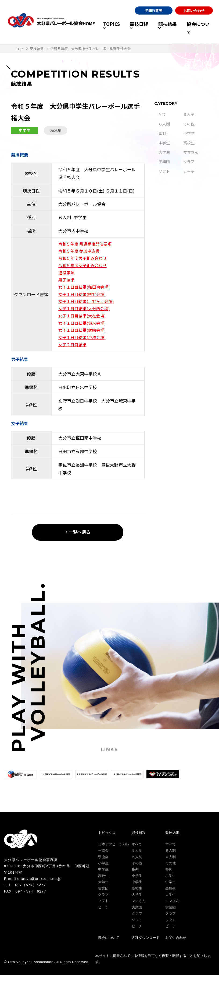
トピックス (107, 841)
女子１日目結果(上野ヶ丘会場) (87, 306)
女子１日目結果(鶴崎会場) (83, 337)
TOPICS (101, 28)
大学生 (164, 152)
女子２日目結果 (73, 352)
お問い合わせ (194, 15)
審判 (162, 133)
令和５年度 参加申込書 (80, 252)
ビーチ (189, 171)
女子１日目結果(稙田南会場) (85, 291)
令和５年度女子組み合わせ (84, 267)
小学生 (189, 133)
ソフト (164, 171)
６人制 (164, 124)
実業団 (164, 161)
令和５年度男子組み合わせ (84, 259)
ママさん (190, 152)
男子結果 (67, 283)
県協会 (103, 865)
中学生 (164, 142)
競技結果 (164, 28)
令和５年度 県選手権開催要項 (86, 244)
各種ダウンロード (146, 946)
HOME (80, 28)
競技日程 (132, 28)
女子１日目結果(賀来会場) (83, 329)
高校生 (189, 142)
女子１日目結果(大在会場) (83, 322)
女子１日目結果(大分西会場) (85, 314)
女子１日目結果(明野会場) (83, 298)
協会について (200, 28)
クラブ (189, 161)
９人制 (189, 114)
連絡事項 (67, 275)
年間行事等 (153, 15)
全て (162, 114)
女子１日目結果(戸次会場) (83, 345)
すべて (137, 853)
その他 (189, 124)
